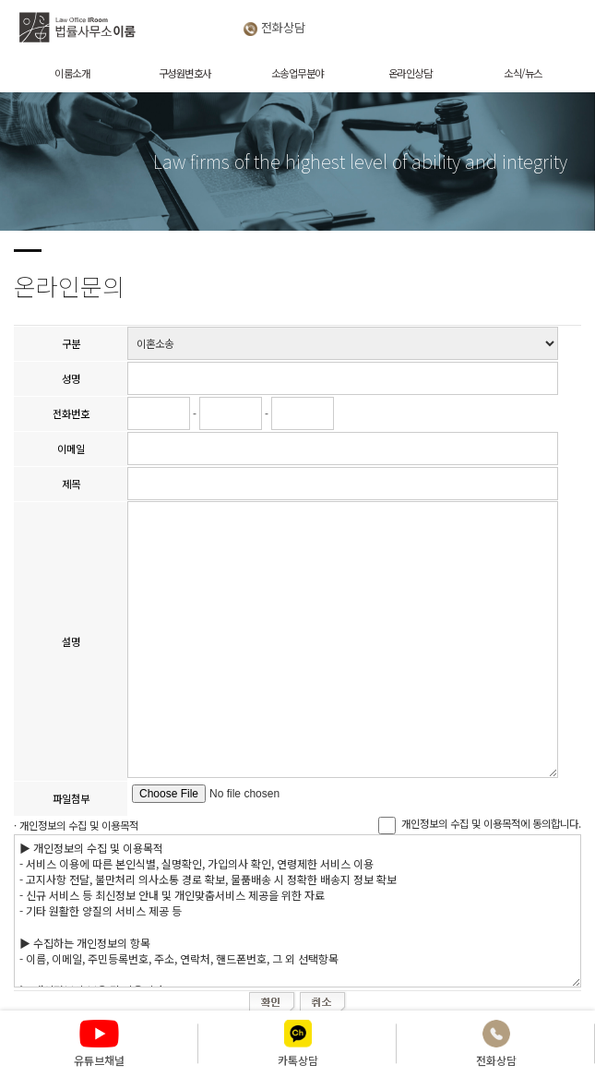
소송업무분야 (297, 73)
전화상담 (281, 27)
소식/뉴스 (523, 73)
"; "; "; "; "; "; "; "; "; (342, 343)
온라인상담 (410, 73)
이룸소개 (71, 73)
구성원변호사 (185, 73)
